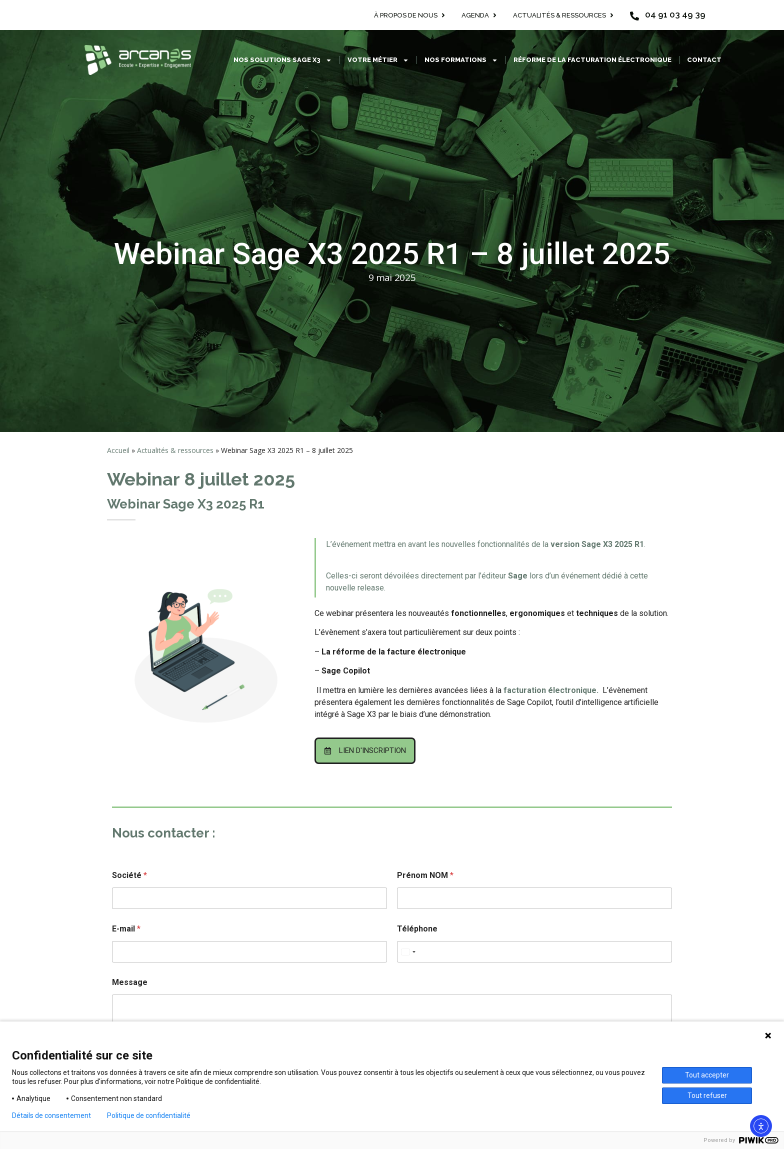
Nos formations (461, 60)
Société (129, 875)
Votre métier (378, 60)
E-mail (126, 929)
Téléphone (417, 929)
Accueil (118, 450)
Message (130, 982)
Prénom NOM (425, 875)
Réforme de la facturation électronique (593, 60)
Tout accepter (707, 1075)
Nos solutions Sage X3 (283, 60)
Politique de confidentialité (148, 1116)
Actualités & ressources (175, 450)
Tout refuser (707, 1096)
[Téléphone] (534, 951)
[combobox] (408, 951)
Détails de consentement (51, 1116)
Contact (704, 60)
